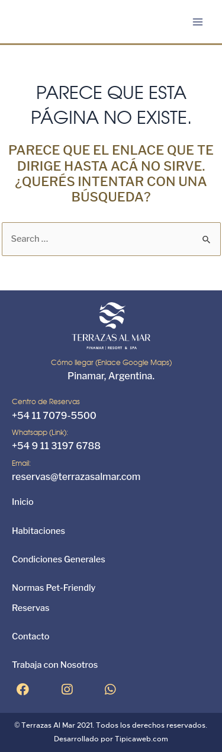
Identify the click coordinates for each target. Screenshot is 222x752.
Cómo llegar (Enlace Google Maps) (111, 362)
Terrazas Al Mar (48, 725)
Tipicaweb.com (141, 739)
